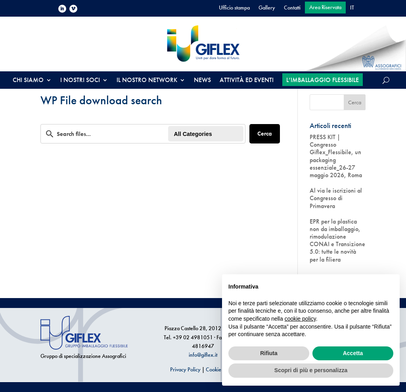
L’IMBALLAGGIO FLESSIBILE (322, 80)
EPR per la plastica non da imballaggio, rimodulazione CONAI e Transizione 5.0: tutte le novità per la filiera (337, 240)
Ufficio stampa (234, 8)
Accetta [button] (353, 353)
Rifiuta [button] (269, 353)
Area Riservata (325, 7)
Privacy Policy (185, 369)
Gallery (267, 8)
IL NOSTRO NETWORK (147, 80)
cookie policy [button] (300, 319)
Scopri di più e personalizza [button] (310, 370)
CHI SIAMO (28, 80)
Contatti (292, 8)
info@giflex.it (203, 354)
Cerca (264, 134)
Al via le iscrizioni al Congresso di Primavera (336, 198)
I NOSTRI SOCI (80, 80)
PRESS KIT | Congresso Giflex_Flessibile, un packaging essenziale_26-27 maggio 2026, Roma (336, 156)
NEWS (202, 80)
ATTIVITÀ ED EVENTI (247, 80)
